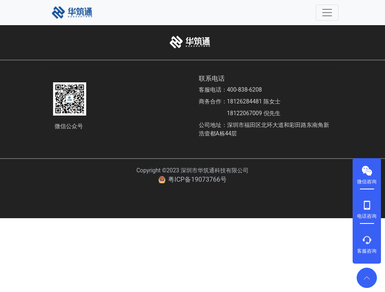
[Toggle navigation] (327, 12)
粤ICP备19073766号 (197, 179)
